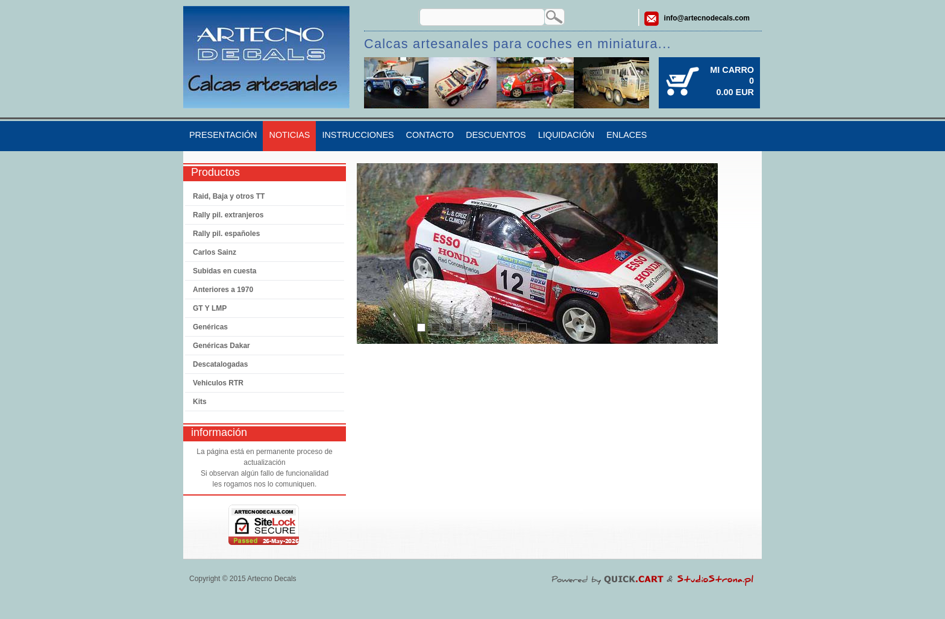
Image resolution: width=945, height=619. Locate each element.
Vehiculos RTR (218, 383)
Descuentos (496, 135)
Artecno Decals (271, 578)
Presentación (223, 135)
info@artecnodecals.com (707, 18)
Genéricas (210, 327)
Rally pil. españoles (226, 233)
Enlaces (626, 135)
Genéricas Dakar (221, 345)
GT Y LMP (210, 308)
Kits (200, 401)
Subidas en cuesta (224, 271)
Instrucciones (358, 135)
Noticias (289, 135)
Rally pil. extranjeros (228, 215)
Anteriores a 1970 (223, 289)
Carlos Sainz (214, 252)
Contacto (430, 135)
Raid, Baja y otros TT (229, 196)
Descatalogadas (220, 364)
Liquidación (566, 135)
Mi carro (732, 70)
